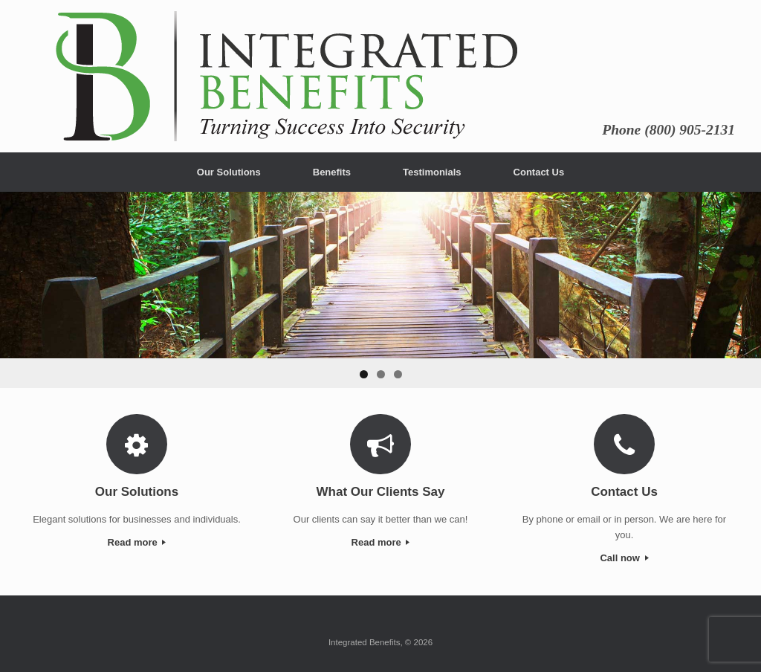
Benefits (332, 172)
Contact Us (539, 172)
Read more (137, 542)
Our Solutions (229, 172)
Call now (624, 557)
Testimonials (432, 172)
